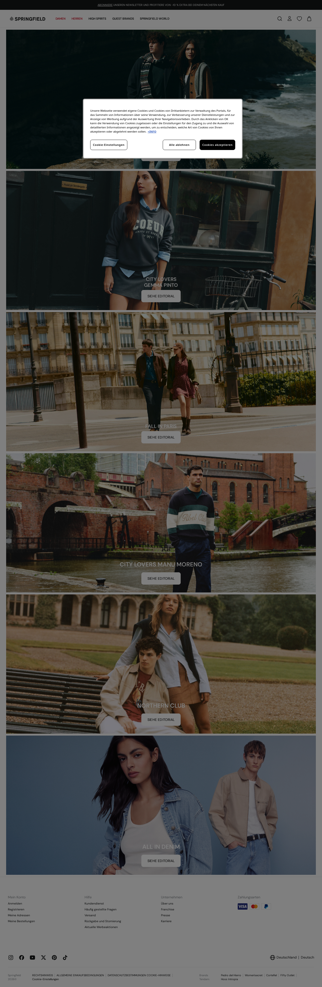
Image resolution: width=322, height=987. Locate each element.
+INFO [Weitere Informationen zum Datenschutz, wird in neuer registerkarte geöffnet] (152, 131)
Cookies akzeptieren (217, 145)
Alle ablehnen (179, 145)
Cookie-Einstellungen (109, 145)
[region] (163, 129)
